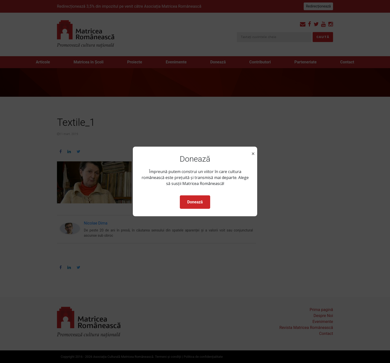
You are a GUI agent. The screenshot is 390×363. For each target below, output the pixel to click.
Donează (195, 202)
